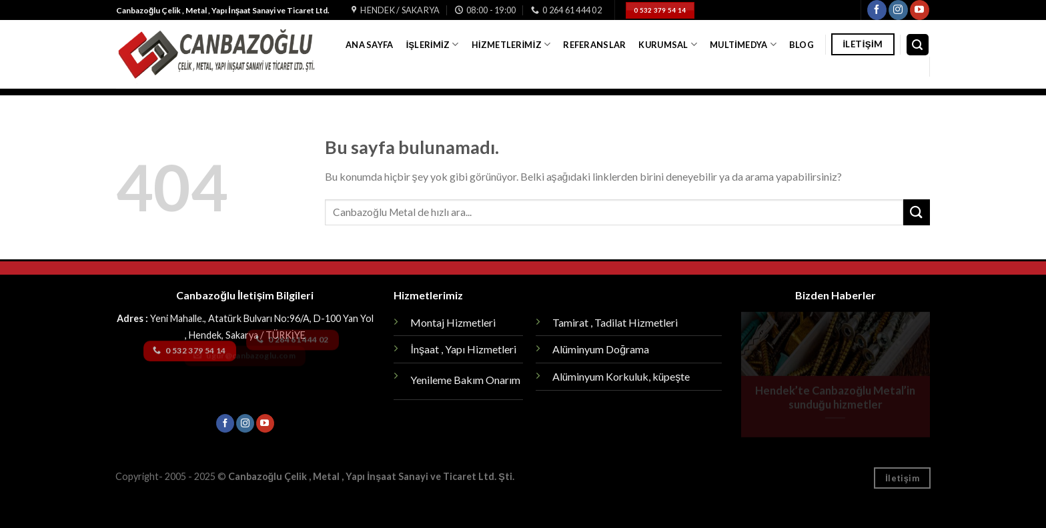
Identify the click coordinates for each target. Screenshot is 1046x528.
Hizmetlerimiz (511, 44)
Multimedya (743, 44)
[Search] (918, 45)
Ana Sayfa (369, 44)
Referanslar (594, 44)
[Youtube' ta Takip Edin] (919, 10)
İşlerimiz (432, 44)
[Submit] (916, 212)
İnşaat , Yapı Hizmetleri (463, 349)
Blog (801, 44)
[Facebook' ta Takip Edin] (877, 10)
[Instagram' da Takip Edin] (898, 10)
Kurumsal (667, 44)
